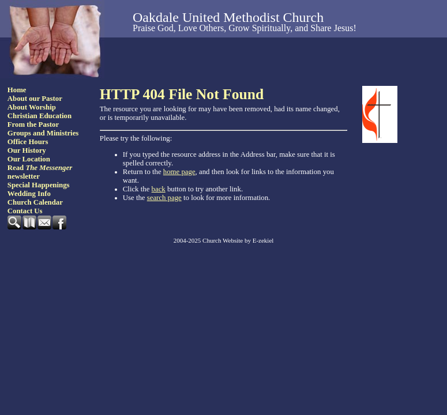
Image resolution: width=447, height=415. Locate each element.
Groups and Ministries (43, 133)
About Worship (31, 107)
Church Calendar (35, 202)
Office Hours (27, 142)
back (159, 189)
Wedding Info (29, 194)
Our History (26, 150)
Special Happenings (38, 185)
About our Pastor (34, 99)
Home (17, 90)
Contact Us (25, 211)
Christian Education (39, 116)
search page (164, 198)
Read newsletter (39, 172)
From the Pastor (33, 124)
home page (179, 172)
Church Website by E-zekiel (237, 240)
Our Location (28, 159)
